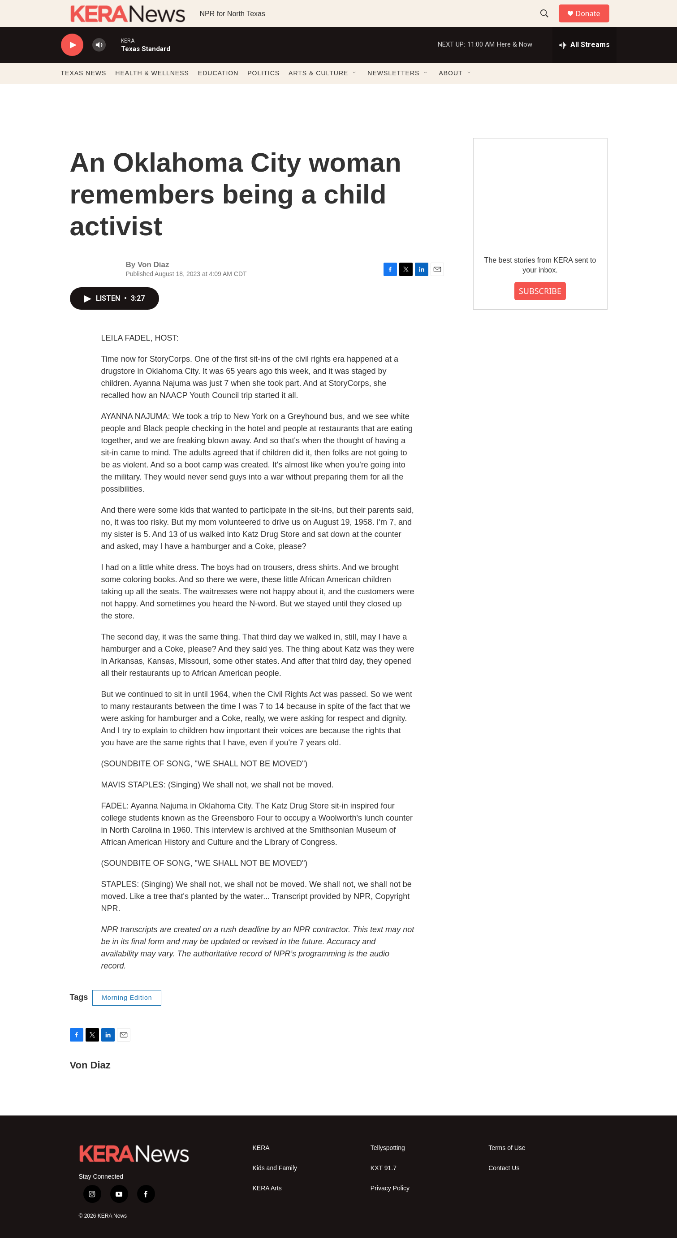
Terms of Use (506, 1168)
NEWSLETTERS (393, 93)
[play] (72, 65)
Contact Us (503, 1188)
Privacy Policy (390, 1208)
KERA (261, 1168)
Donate (594, 23)
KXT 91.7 (384, 1188)
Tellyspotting (388, 1168)
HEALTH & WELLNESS (152, 93)
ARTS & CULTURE (318, 93)
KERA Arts (267, 1208)
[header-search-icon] (548, 24)
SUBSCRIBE (540, 311)
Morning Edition (127, 1017)
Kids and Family (275, 1188)
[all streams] (584, 65)
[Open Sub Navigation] (354, 93)
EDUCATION (218, 93)
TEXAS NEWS (84, 93)
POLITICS (263, 93)
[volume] (99, 65)
